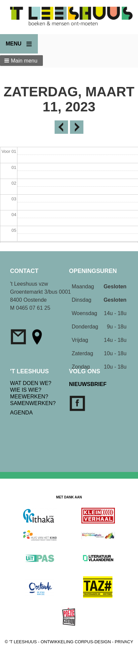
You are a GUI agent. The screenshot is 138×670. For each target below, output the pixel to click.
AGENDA (21, 412)
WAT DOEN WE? (30, 383)
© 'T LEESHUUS (21, 641)
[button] (21, 60)
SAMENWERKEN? (33, 403)
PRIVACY (124, 641)
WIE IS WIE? (25, 390)
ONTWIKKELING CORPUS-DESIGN (76, 641)
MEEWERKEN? (29, 396)
